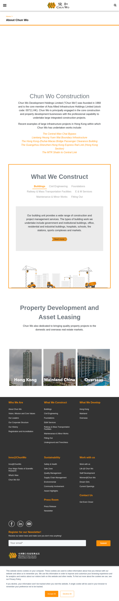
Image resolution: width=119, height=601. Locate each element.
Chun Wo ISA (14, 480)
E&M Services (50, 422)
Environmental (50, 482)
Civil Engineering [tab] (58, 186)
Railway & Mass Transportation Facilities (57, 428)
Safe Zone (48, 469)
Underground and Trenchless (56, 442)
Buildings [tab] (39, 186)
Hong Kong (84, 409)
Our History (13, 427)
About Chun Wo (15, 409)
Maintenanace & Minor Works (56, 434)
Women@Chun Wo (88, 478)
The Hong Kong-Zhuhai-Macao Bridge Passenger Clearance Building (59, 141)
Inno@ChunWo (15, 464)
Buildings (48, 409)
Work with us (85, 464)
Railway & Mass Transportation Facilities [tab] (49, 191)
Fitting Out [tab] (77, 196)
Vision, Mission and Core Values (22, 413)
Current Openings (87, 486)
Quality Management (52, 473)
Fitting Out (48, 438)
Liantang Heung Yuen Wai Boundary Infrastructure (59, 137)
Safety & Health (50, 464)
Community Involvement (54, 486)
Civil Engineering (51, 413)
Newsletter (48, 511)
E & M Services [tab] (83, 191)
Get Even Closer (86, 502)
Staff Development (87, 473)
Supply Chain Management (55, 478)
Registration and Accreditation (21, 431)
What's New (13, 475)
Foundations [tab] (78, 186)
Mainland (83, 413)
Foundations (49, 418)
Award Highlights (51, 491)
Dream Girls (85, 482)
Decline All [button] (67, 594)
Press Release (50, 506)
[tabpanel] (59, 229)
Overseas (84, 418)
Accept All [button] (52, 594)
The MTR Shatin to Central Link (59, 152)
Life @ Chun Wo (86, 469)
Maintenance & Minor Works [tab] (52, 196)
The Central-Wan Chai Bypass (59, 133)
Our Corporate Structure (19, 422)
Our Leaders (14, 418)
